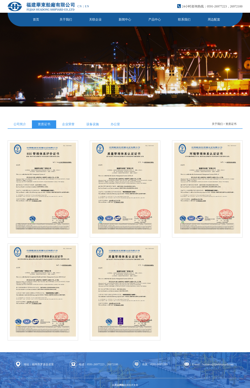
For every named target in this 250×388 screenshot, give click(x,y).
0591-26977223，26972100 (224, 6)
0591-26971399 (159, 364)
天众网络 (119, 385)
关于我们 (217, 123)
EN (87, 6)
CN (80, 6)
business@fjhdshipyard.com (218, 364)
